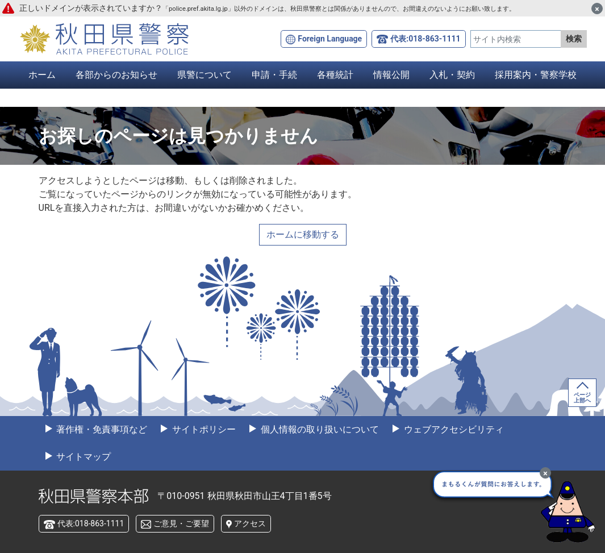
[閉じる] (597, 8)
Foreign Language (330, 38)
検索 (574, 38)
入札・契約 (452, 74)
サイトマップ (83, 456)
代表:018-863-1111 (425, 38)
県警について (204, 74)
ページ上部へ (582, 398)
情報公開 (391, 74)
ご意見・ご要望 (181, 523)
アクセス (250, 523)
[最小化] (545, 473)
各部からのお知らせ (116, 74)
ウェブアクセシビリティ (453, 429)
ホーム (42, 74)
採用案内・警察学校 (536, 74)
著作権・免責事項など (101, 429)
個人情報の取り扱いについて (318, 429)
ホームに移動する (302, 234)
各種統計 (335, 74)
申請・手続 (274, 74)
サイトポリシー (203, 429)
